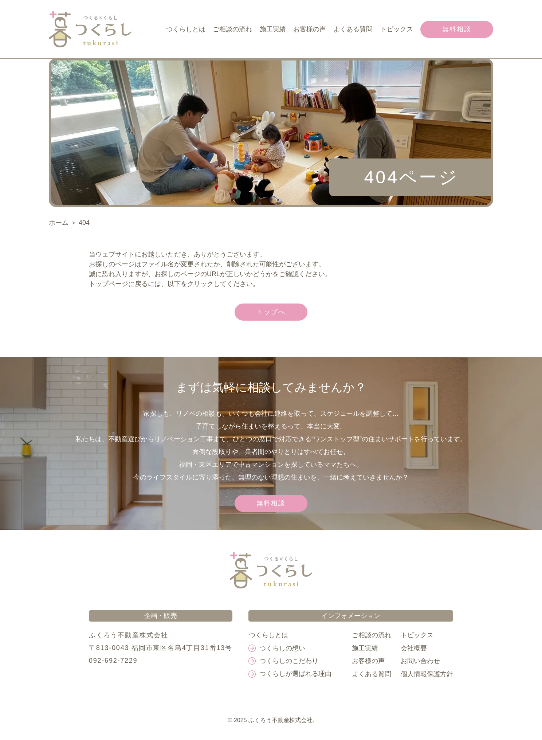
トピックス (396, 29)
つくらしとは (186, 29)
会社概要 (414, 648)
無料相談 (456, 29)
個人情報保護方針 (427, 673)
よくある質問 (353, 29)
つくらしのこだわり (289, 661)
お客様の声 (310, 29)
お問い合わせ (420, 661)
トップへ (270, 312)
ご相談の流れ (233, 29)
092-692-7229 (113, 661)
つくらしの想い (283, 648)
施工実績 (273, 29)
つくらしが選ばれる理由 (296, 673)
